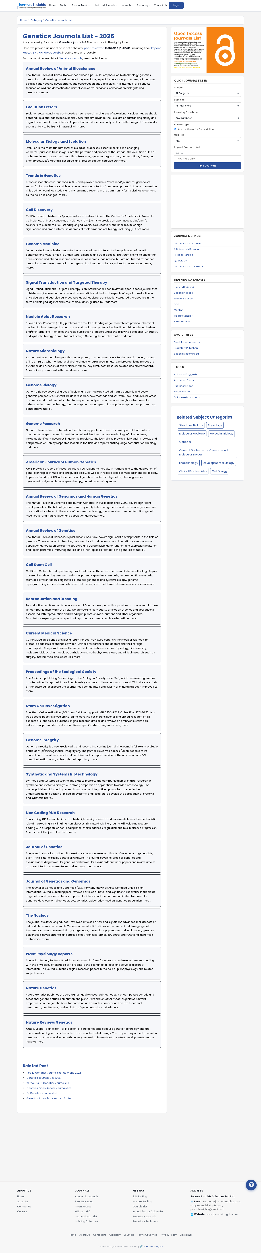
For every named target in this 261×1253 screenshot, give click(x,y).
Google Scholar (183, 315)
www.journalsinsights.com (222, 1214)
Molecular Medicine (192, 433)
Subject (179, 87)
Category (36, 20)
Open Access (83, 1206)
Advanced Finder (184, 380)
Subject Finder (182, 391)
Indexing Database (186, 112)
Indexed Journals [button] (105, 5)
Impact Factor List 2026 (187, 243)
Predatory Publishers (186, 348)
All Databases (182, 321)
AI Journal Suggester (186, 374)
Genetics (185, 442)
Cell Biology (219, 471)
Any (178, 129)
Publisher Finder (183, 386)
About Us (22, 1201)
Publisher (180, 99)
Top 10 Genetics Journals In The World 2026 (53, 1073)
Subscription (205, 129)
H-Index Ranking (183, 255)
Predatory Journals (144, 1216)
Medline (178, 310)
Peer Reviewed (84, 1201)
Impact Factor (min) (187, 147)
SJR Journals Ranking (186, 249)
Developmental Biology (218, 463)
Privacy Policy (169, 1235)
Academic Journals (86, 1196)
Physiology (215, 425)
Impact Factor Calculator (188, 266)
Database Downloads (187, 397)
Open (189, 129)
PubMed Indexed (184, 287)
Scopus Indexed (183, 293)
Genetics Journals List (58, 20)
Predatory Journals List (187, 342)
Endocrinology (188, 463)
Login (176, 5)
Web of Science (183, 298)
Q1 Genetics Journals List (41, 1093)
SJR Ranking (140, 1196)
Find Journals (207, 165)
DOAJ (177, 304)
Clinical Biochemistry (193, 471)
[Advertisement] (92, 1141)
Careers (22, 1211)
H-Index (44, 52)
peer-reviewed (94, 48)
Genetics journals (70, 58)
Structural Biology (191, 425)
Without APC (82, 1211)
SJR (35, 52)
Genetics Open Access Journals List (48, 1088)
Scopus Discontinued (186, 353)
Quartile (55, 52)
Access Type (181, 124)
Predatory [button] (142, 5)
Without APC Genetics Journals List (48, 1083)
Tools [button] (63, 5)
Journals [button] (126, 5)
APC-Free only (184, 158)
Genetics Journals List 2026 (43, 1078)
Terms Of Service (147, 1235)
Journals (129, 1235)
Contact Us (160, 5)
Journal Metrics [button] (81, 5)
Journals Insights (153, 1246)
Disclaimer (186, 1235)
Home (52, 5)
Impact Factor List (86, 1216)
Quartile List (180, 260)
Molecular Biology (221, 433)
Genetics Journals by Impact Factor (49, 1098)
